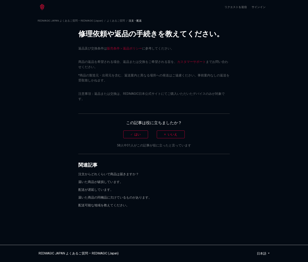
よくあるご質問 (116, 20)
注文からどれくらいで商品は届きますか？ (108, 174)
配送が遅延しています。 (95, 190)
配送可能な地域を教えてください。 (103, 205)
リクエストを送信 (236, 7)
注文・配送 (135, 20)
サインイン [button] (259, 7)
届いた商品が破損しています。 (100, 182)
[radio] (135, 134)
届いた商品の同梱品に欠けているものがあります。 (115, 197)
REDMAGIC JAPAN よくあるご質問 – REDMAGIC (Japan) (70, 20)
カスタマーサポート (191, 62)
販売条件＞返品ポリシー (124, 48)
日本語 (262, 253)
